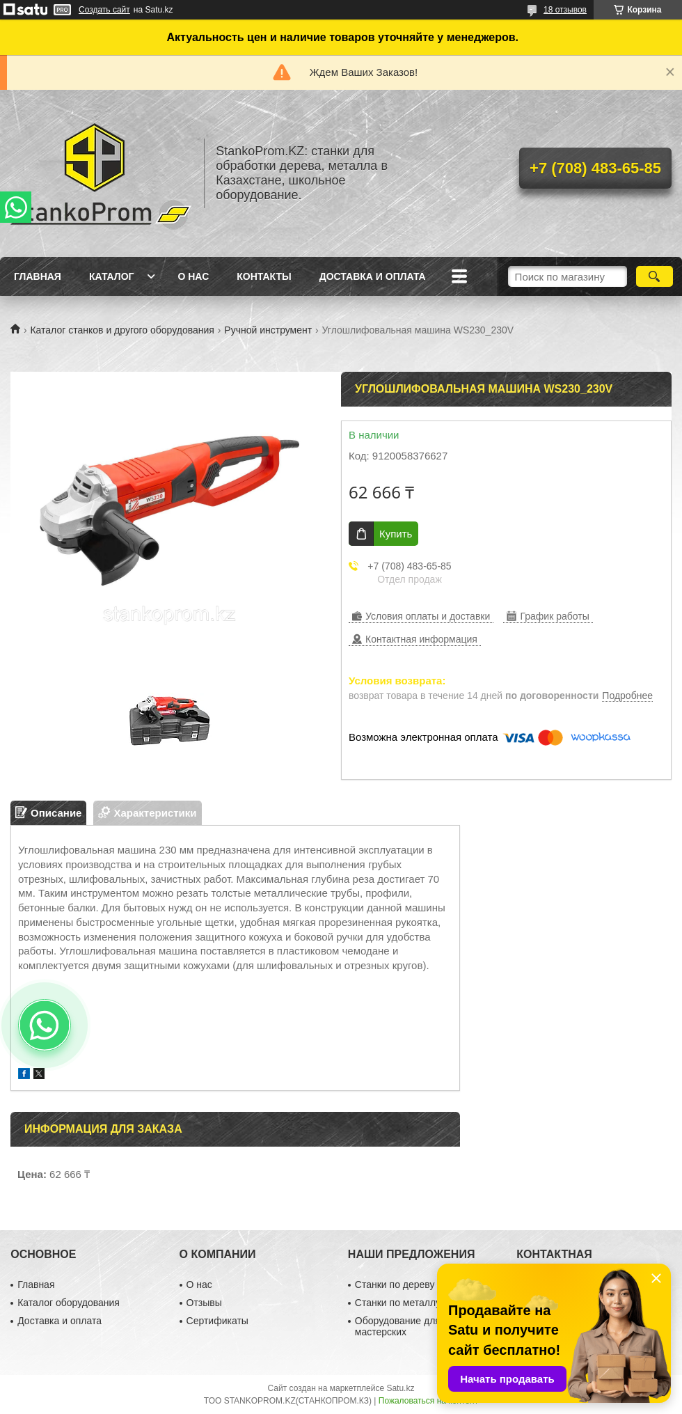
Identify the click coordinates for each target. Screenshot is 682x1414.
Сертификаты (217, 1320)
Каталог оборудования (68, 1302)
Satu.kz (400, 1388)
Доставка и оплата (372, 276)
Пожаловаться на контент (428, 1401)
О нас (193, 276)
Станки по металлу (398, 1302)
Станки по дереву (395, 1284)
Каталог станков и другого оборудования (122, 330)
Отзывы (204, 1302)
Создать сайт (104, 10)
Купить (395, 534)
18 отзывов (565, 10)
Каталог (111, 276)
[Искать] (654, 276)
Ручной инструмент (268, 330)
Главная (37, 276)
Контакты (264, 276)
